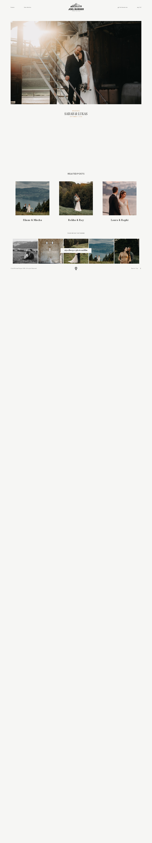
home (12, 7)
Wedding (76, 111)
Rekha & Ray (76, 564)
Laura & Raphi (119, 564)
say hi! (139, 7)
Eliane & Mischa (32, 564)
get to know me (123, 7)
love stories (27, 7)
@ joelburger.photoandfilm (75, 613)
